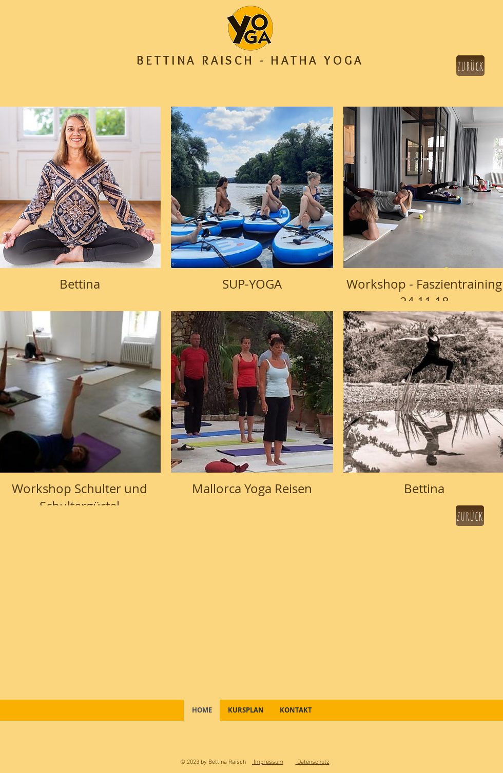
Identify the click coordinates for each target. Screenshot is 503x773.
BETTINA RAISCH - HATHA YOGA (250, 60)
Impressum (267, 762)
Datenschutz (313, 762)
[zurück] (470, 65)
